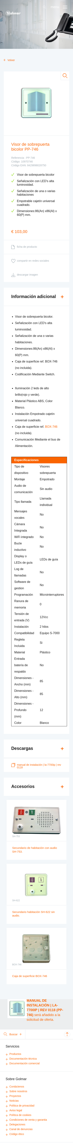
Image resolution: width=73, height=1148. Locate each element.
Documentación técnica (21, 1058)
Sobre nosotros (16, 1091)
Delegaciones (15, 1124)
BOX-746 (51, 426)
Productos (13, 1053)
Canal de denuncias (19, 1129)
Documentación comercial (23, 1063)
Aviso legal (14, 1110)
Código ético (15, 1134)
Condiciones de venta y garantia (26, 1119)
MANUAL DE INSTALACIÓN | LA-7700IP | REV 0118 (36, 766)
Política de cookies (18, 1115)
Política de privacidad (20, 1105)
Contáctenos (15, 1086)
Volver (9, 60)
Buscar (12, 1034)
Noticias (12, 1100)
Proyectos (13, 1095)
